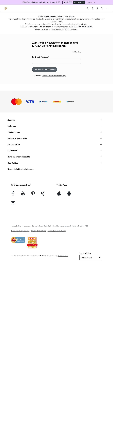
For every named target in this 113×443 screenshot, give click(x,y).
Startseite (75, 24)
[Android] (68, 194)
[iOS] (58, 194)
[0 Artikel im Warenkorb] (102, 8)
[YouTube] (23, 194)
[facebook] (13, 194)
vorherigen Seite (45, 24)
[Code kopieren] (79, 2)
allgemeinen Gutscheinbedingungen (54, 75)
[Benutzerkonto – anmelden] (97, 8)
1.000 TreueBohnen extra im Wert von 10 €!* (41, 2)
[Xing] (42, 194)
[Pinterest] (32, 194)
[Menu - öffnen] (107, 8)
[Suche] (87, 8)
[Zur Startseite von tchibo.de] (6, 8)
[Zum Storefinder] (92, 8)
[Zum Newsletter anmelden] (44, 69)
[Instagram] (13, 204)
